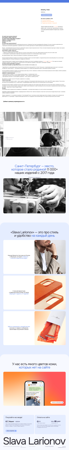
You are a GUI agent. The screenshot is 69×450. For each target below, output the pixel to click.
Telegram (45, 61)
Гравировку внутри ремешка (48, 21)
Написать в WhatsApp (56, 402)
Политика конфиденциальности (62, 447)
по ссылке (56, 26)
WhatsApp (50, 61)
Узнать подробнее (10, 430)
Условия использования (49, 446)
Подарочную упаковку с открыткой (49, 23)
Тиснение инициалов (46, 20)
